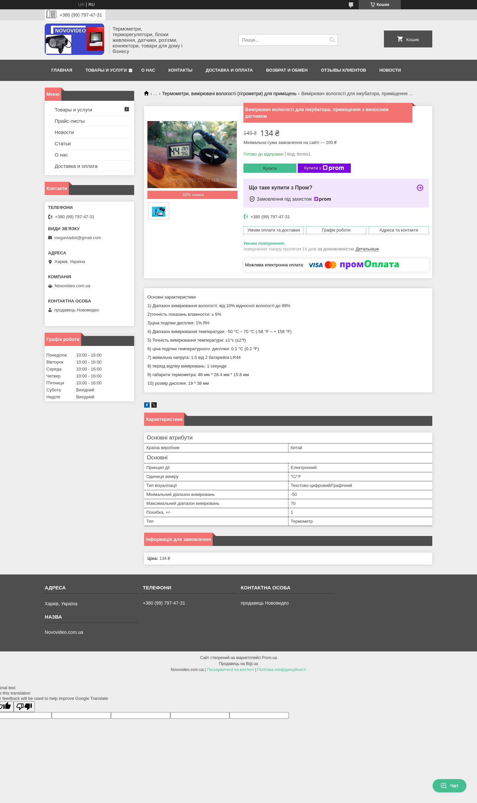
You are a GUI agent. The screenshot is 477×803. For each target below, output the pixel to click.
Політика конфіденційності (281, 669)
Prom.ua (269, 657)
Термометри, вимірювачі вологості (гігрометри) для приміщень (229, 93)
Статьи (63, 143)
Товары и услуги (106, 70)
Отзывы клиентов (343, 70)
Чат (449, 786)
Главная (61, 70)
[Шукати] (332, 40)
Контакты (180, 70)
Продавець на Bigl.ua (238, 663)
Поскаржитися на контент (230, 669)
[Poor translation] (24, 706)
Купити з (324, 168)
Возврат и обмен (287, 70)
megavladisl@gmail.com (77, 237)
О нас (148, 70)
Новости (390, 70)
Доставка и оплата (229, 70)
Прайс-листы (70, 121)
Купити (270, 168)
